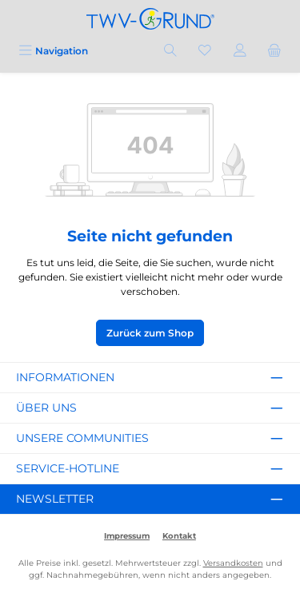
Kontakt (179, 535)
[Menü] (53, 51)
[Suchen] (170, 51)
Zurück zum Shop (150, 333)
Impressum (127, 535)
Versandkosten (233, 563)
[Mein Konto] (240, 51)
